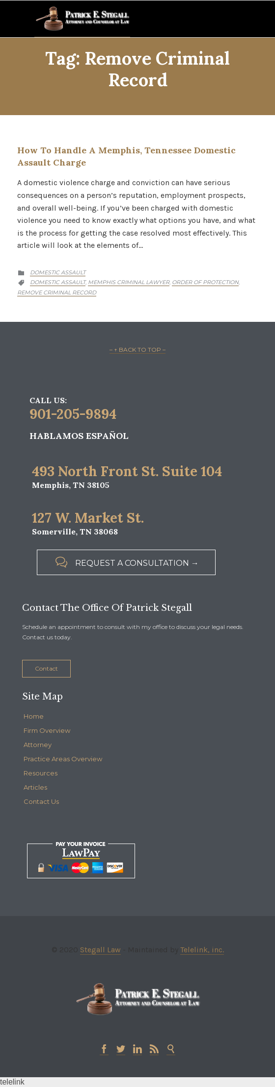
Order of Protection (205, 282)
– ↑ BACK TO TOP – (137, 349)
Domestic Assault (57, 272)
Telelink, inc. (202, 949)
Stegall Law (100, 949)
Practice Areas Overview (63, 759)
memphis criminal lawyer (128, 282)
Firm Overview (47, 730)
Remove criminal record (56, 292)
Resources (40, 773)
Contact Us (41, 801)
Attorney (38, 745)
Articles (35, 787)
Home (34, 716)
